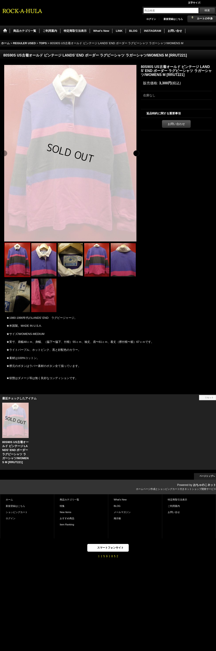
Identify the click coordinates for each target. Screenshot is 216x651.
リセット (209, 397)
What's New (120, 499)
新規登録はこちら (173, 19)
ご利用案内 (174, 506)
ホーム (9, 499)
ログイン (151, 19)
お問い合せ (174, 512)
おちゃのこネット (204, 485)
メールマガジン (122, 512)
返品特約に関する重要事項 (163, 113)
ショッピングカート (17, 512)
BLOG (117, 506)
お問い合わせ (176, 124)
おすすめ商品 (67, 518)
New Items (65, 512)
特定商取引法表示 (177, 499)
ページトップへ (207, 476)
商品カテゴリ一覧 (69, 499)
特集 (62, 506)
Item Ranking (67, 524)
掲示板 (117, 518)
